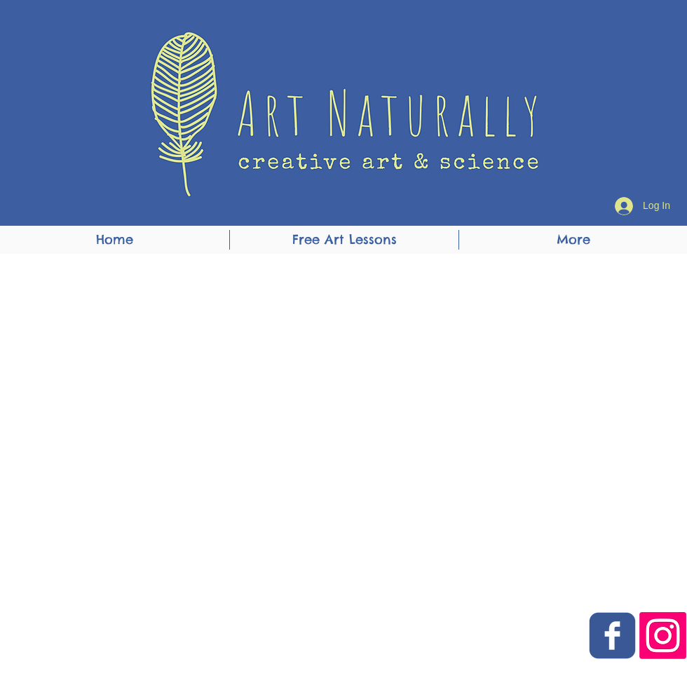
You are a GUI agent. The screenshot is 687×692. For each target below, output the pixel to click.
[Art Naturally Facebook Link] (612, 635)
